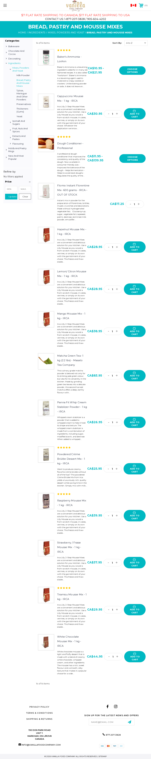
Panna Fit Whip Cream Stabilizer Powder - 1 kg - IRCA (72, 407)
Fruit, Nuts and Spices (20, 130)
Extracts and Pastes (18, 137)
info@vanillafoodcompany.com (41, 745)
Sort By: (117, 43)
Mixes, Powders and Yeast (20, 69)
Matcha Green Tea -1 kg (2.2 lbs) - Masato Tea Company (70, 360)
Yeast (19, 116)
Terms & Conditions (39, 713)
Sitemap (103, 756)
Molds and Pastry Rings (17, 150)
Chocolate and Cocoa (16, 52)
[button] (18, 182)
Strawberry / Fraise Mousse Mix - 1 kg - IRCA (69, 547)
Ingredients (14, 63)
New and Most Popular (16, 157)
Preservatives (24, 104)
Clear (25, 196)
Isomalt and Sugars (18, 122)
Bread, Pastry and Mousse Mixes (24, 83)
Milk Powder (23, 75)
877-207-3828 (113, 735)
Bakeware (13, 46)
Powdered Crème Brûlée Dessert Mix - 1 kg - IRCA (71, 459)
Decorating (14, 58)
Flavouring (18, 143)
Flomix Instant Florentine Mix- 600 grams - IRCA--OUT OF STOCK (73, 190)
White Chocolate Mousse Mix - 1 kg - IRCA (69, 641)
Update (12, 196)
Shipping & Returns (39, 719)
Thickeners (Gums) (22, 110)
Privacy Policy (39, 707)
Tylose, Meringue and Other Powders (22, 95)
